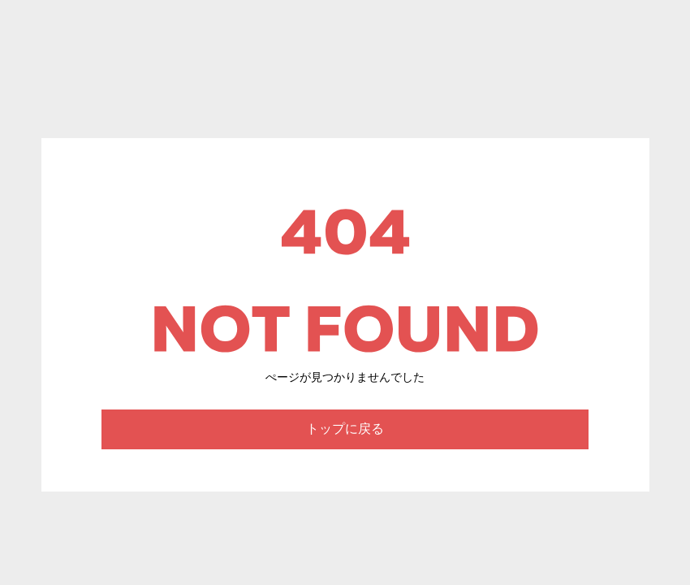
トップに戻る (345, 429)
